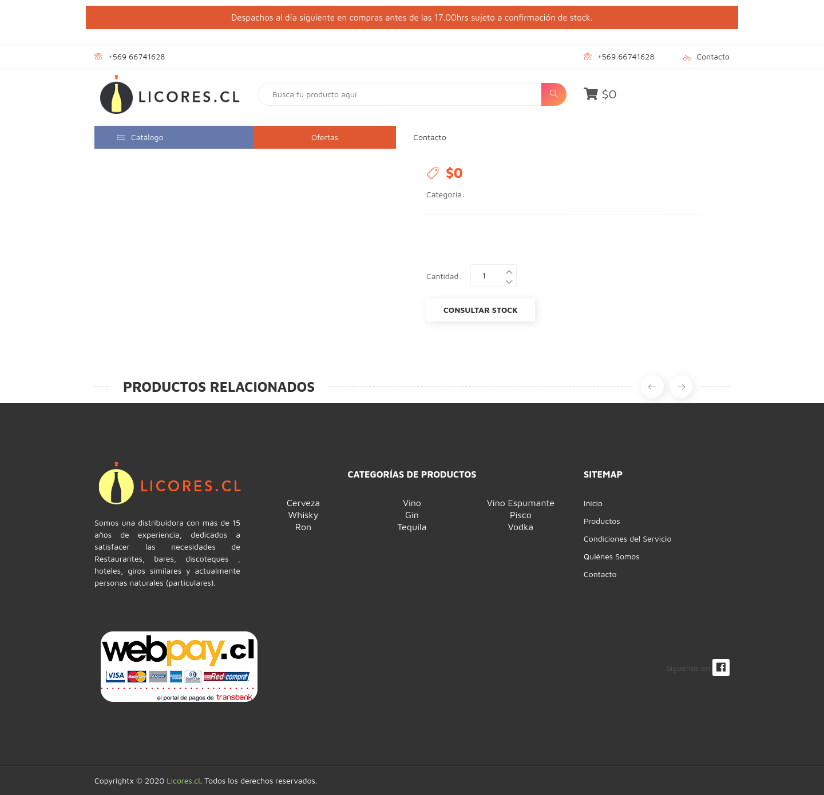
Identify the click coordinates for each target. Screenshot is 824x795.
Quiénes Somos (612, 556)
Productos (602, 521)
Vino (412, 503)
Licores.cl (183, 780)
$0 (600, 93)
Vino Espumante (520, 503)
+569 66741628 (136, 56)
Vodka (520, 527)
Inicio (593, 503)
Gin (412, 515)
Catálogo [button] (140, 137)
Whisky (303, 515)
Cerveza (303, 503)
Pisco (521, 515)
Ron (303, 527)
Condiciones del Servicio (627, 538)
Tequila (411, 527)
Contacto (713, 56)
